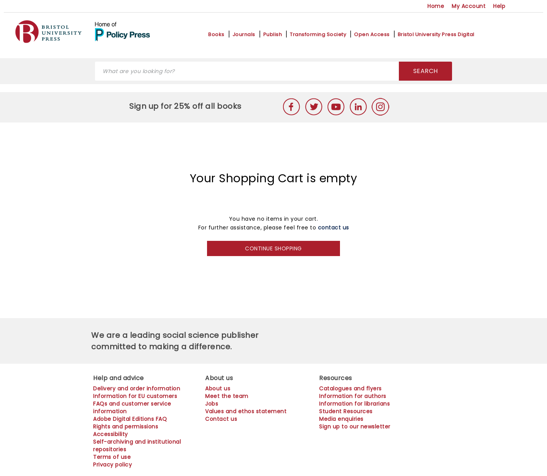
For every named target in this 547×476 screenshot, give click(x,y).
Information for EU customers (135, 396)
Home (435, 6)
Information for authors (352, 396)
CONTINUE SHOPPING (273, 248)
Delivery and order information (136, 388)
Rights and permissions (125, 426)
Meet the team (226, 396)
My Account (468, 6)
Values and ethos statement (245, 411)
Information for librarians (354, 404)
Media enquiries (341, 419)
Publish (272, 34)
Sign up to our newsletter (354, 426)
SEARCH (425, 71)
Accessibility (110, 434)
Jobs (211, 404)
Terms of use (112, 457)
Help (499, 6)
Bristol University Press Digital (436, 34)
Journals (243, 34)
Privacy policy (112, 464)
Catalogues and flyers (350, 388)
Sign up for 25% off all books (186, 106)
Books (216, 34)
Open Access (372, 34)
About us (217, 388)
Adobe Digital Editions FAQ (130, 419)
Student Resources (346, 411)
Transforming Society (318, 34)
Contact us (221, 419)
